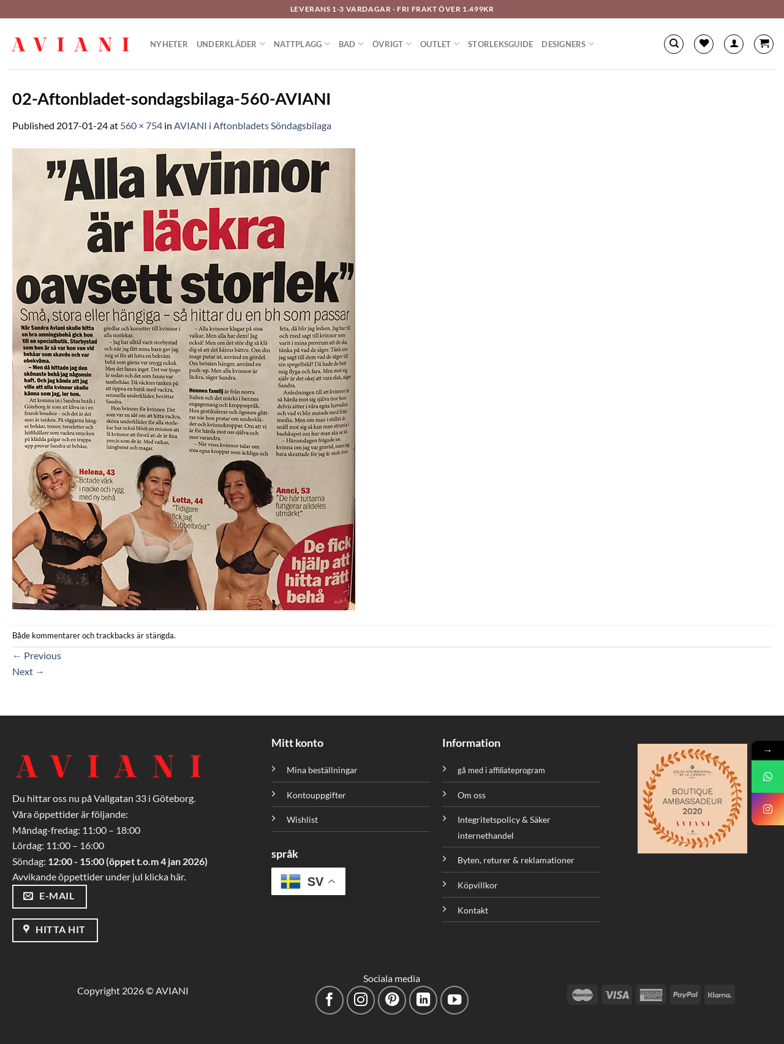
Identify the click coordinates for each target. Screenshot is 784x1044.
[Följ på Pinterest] (392, 1000)
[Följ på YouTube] (454, 1000)
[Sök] (674, 44)
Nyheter (169, 44)
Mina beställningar (323, 770)
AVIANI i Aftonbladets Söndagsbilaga (252, 125)
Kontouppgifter (316, 795)
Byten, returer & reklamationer (516, 860)
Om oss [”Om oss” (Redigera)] (472, 795)
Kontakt (473, 910)
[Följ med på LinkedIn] (423, 1000)
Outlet (439, 44)
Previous (36, 655)
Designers (567, 44)
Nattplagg (302, 44)
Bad (351, 44)
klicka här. (165, 876)
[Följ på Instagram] (361, 1000)
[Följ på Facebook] (329, 1000)
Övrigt (392, 44)
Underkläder (231, 44)
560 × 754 (141, 125)
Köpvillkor (478, 885)
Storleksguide (500, 44)
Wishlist (302, 819)
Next (28, 671)
